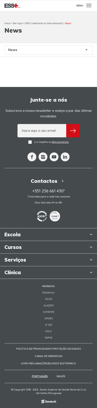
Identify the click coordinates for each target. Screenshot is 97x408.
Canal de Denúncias (48, 356)
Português (40, 376)
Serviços (17, 23)
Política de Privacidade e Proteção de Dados (48, 348)
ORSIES (49, 318)
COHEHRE (48, 311)
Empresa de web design (48, 401)
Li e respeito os (48, 142)
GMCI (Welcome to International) (44, 23)
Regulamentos (60, 142)
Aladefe (48, 305)
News (68, 23)
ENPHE (48, 337)
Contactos (48, 181)
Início (7, 23)
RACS (48, 331)
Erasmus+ (48, 292)
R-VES (48, 324)
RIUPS (48, 299)
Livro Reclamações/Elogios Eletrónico (48, 363)
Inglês (61, 376)
